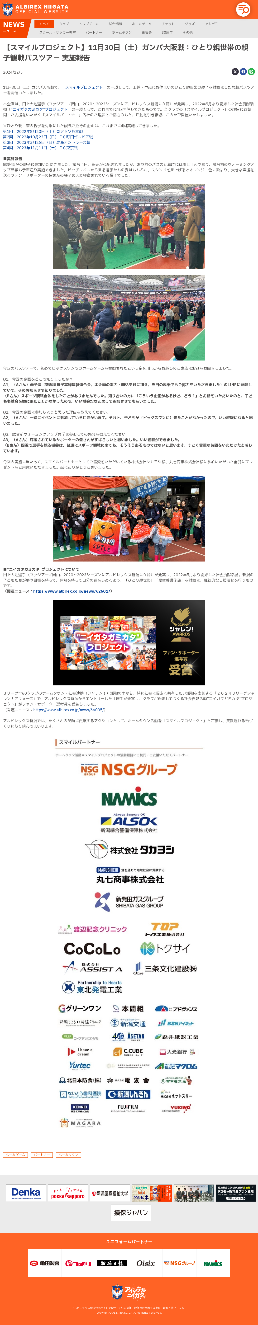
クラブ (64, 24)
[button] (243, 9)
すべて (44, 24)
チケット (168, 24)
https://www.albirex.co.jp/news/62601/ (71, 591)
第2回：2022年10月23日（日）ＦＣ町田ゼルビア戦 (48, 137)
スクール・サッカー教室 (57, 32)
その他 (188, 32)
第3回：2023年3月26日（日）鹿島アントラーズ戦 (46, 142)
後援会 (147, 32)
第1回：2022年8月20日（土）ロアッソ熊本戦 (43, 132)
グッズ (190, 24)
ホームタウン (122, 32)
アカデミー (213, 24)
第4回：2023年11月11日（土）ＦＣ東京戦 (40, 148)
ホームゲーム (142, 24)
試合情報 (115, 24)
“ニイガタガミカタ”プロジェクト (39, 109)
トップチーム (89, 24)
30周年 (167, 32)
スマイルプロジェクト (84, 87)
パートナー (94, 32)
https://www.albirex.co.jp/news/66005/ (68, 710)
